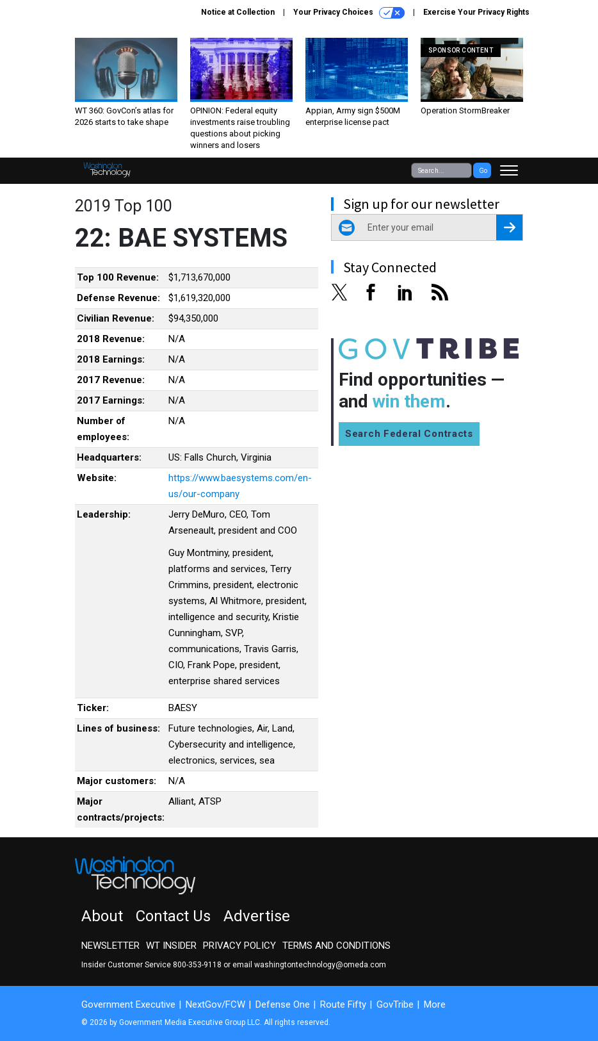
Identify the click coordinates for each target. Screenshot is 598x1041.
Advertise (256, 916)
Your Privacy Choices (349, 13)
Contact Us (173, 916)
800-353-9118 (197, 964)
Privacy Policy (239, 945)
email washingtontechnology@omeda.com (309, 964)
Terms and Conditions (336, 945)
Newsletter (110, 945)
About (102, 916)
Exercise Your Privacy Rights (476, 12)
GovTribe (395, 1004)
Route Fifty (343, 1004)
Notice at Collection (238, 12)
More (435, 1004)
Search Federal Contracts (409, 433)
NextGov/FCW (215, 1004)
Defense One (282, 1004)
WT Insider (171, 945)
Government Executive (128, 1004)
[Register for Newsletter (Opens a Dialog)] (509, 227)
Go (483, 170)
